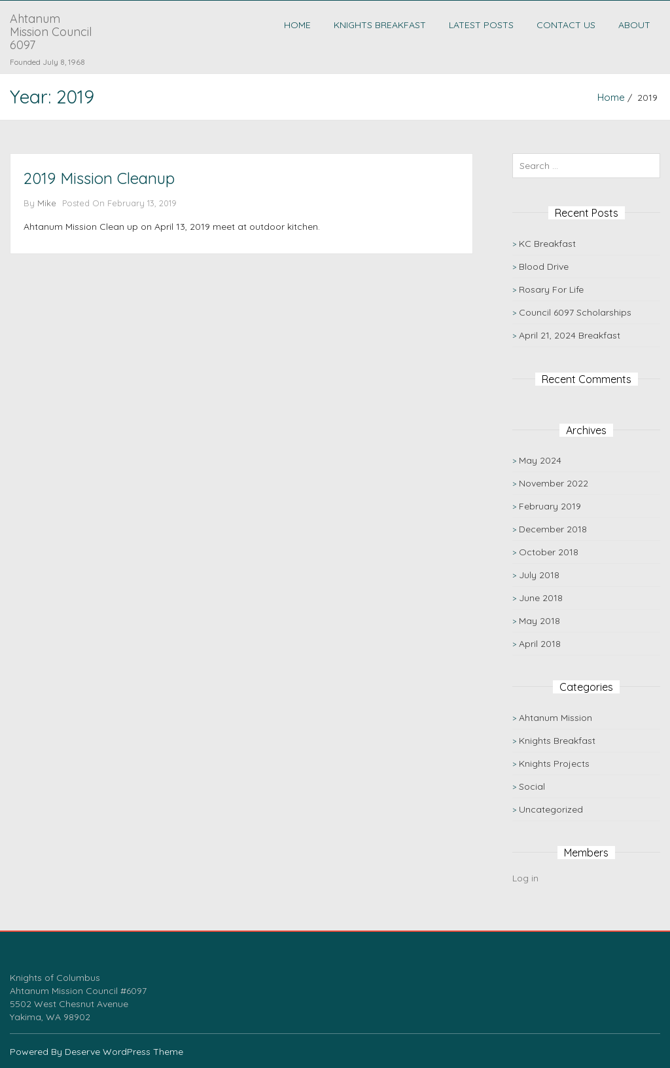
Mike (46, 203)
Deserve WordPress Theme (124, 1052)
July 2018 (539, 575)
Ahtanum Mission (555, 718)
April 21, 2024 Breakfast (569, 335)
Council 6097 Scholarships (575, 312)
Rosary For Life (551, 289)
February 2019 (550, 506)
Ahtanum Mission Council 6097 (51, 31)
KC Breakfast (547, 243)
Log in (525, 878)
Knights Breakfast (380, 25)
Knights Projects (554, 763)
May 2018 (539, 621)
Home (297, 25)
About (634, 25)
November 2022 (553, 483)
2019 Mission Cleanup (99, 178)
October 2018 (548, 552)
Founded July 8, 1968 (47, 62)
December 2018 (553, 529)
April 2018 (540, 644)
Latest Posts (481, 25)
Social (532, 786)
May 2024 (540, 460)
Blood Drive (544, 266)
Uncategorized (551, 809)
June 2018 (541, 598)
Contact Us (566, 25)
